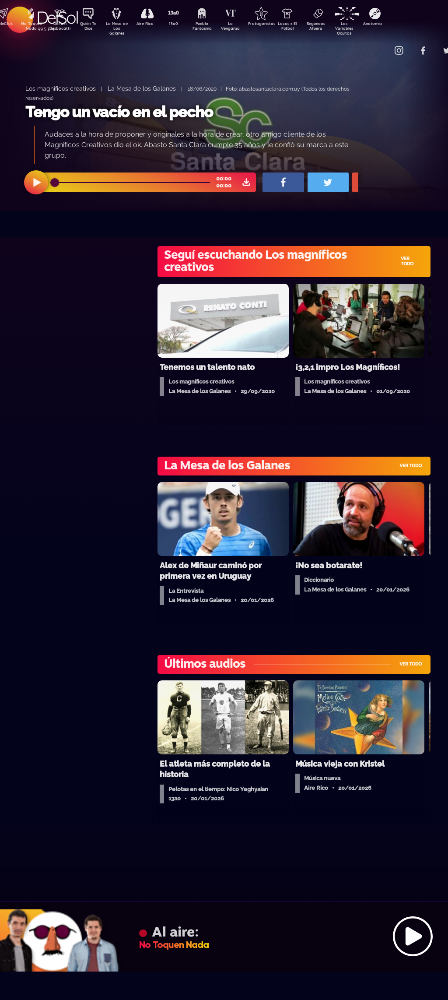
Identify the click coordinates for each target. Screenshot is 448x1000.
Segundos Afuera (336, 27)
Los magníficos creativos (60, 88)
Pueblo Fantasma (214, 27)
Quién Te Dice (92, 27)
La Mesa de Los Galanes (122, 28)
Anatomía (398, 24)
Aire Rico (152, 24)
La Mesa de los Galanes (142, 88)
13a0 (183, 24)
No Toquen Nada (30, 27)
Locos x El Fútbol (306, 27)
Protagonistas (275, 24)
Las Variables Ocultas (367, 28)
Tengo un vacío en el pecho (119, 112)
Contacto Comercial (380, 45)
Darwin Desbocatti (61, 27)
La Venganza (245, 27)
